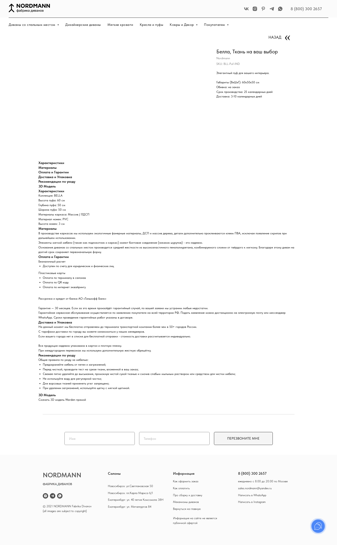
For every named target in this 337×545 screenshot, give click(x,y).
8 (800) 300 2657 (306, 9)
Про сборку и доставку (187, 495)
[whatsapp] (280, 8)
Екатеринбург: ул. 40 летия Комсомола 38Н (135, 499)
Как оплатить (181, 488)
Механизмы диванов (186, 502)
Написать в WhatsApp (252, 495)
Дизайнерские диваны (83, 25)
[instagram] (255, 8)
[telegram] (272, 8)
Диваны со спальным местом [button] (32, 25)
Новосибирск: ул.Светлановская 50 (130, 486)
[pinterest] (263, 8)
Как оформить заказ (185, 481)
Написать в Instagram (252, 502)
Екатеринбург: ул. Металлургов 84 (129, 506)
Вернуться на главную (187, 509)
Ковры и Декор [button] (182, 25)
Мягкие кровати (120, 25)
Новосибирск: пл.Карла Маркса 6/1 (130, 493)
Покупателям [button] (215, 25)
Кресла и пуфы (151, 25)
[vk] (246, 8)
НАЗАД (274, 37)
